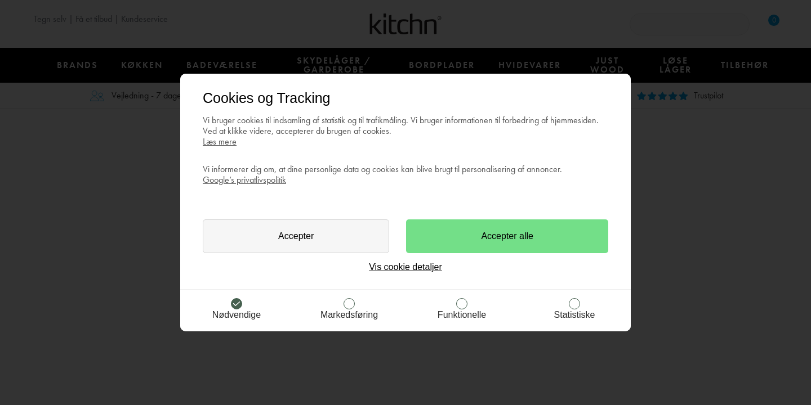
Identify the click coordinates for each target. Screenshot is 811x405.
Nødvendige (236, 315)
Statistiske (574, 315)
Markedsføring (349, 315)
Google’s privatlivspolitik (244, 180)
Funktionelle (462, 315)
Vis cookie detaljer (405, 267)
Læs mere (220, 141)
